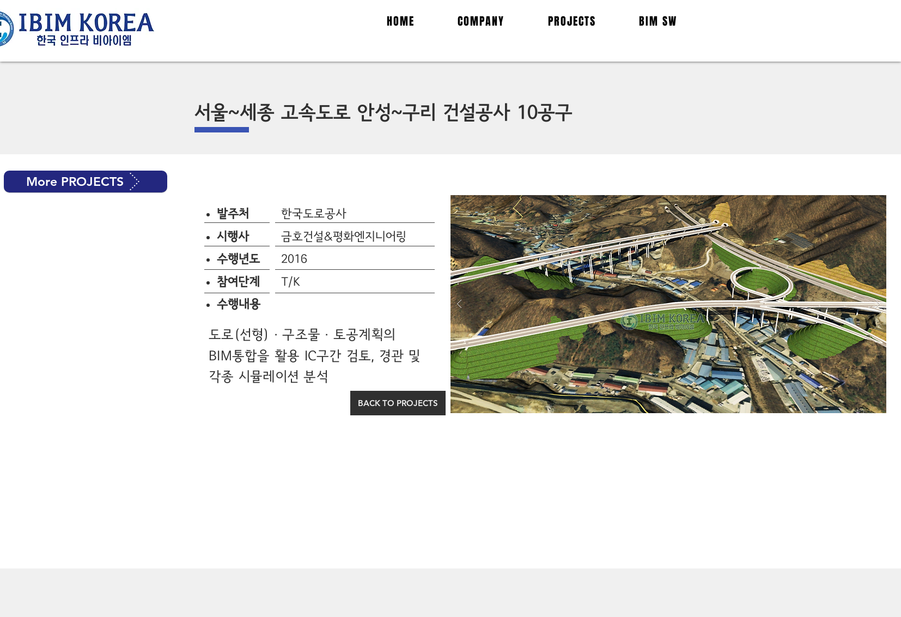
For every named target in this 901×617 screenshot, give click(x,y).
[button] (85, 181)
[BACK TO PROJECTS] (398, 403)
